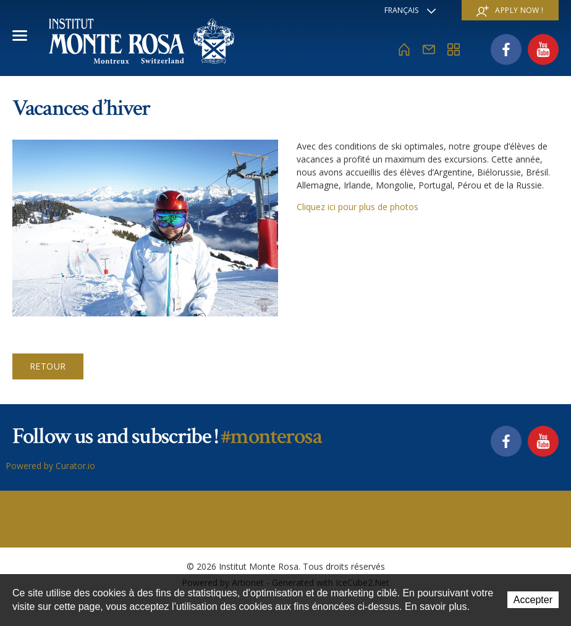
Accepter (533, 599)
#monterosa (271, 436)
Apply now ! (509, 11)
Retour (48, 366)
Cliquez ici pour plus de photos (357, 207)
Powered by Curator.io (50, 466)
